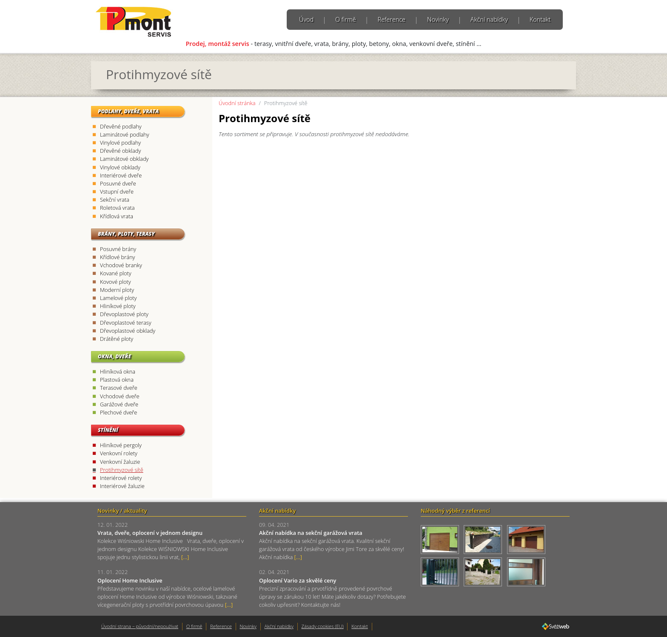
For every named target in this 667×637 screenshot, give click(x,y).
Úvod (306, 19)
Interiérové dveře (121, 175)
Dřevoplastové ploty (124, 314)
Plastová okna (117, 379)
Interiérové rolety (121, 478)
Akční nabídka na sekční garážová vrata (310, 533)
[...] (185, 557)
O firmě (345, 19)
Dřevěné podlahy (121, 126)
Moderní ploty (117, 290)
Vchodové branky (121, 265)
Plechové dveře (118, 412)
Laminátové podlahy (124, 134)
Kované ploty (115, 273)
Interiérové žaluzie (122, 486)
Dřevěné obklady (120, 150)
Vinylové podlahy (120, 142)
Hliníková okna (117, 371)
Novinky (438, 19)
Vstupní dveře (117, 191)
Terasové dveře (118, 387)
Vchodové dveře (119, 396)
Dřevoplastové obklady (127, 330)
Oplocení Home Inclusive (129, 580)
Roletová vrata (117, 207)
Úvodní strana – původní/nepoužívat (139, 626)
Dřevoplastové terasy (125, 322)
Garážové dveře (119, 404)
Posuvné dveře (118, 183)
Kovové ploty (115, 282)
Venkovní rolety (118, 453)
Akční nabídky (489, 19)
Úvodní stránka (237, 103)
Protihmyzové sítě (121, 470)
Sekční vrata (114, 199)
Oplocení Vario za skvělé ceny (297, 580)
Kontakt (540, 19)
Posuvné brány (118, 249)
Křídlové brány (117, 257)
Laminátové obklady (124, 159)
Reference (391, 19)
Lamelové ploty (118, 298)
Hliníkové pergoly (121, 445)
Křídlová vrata (116, 216)
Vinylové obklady (120, 167)
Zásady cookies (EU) (323, 626)
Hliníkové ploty (118, 306)
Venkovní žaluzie (120, 462)
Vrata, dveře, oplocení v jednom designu (149, 533)
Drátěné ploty (116, 339)
